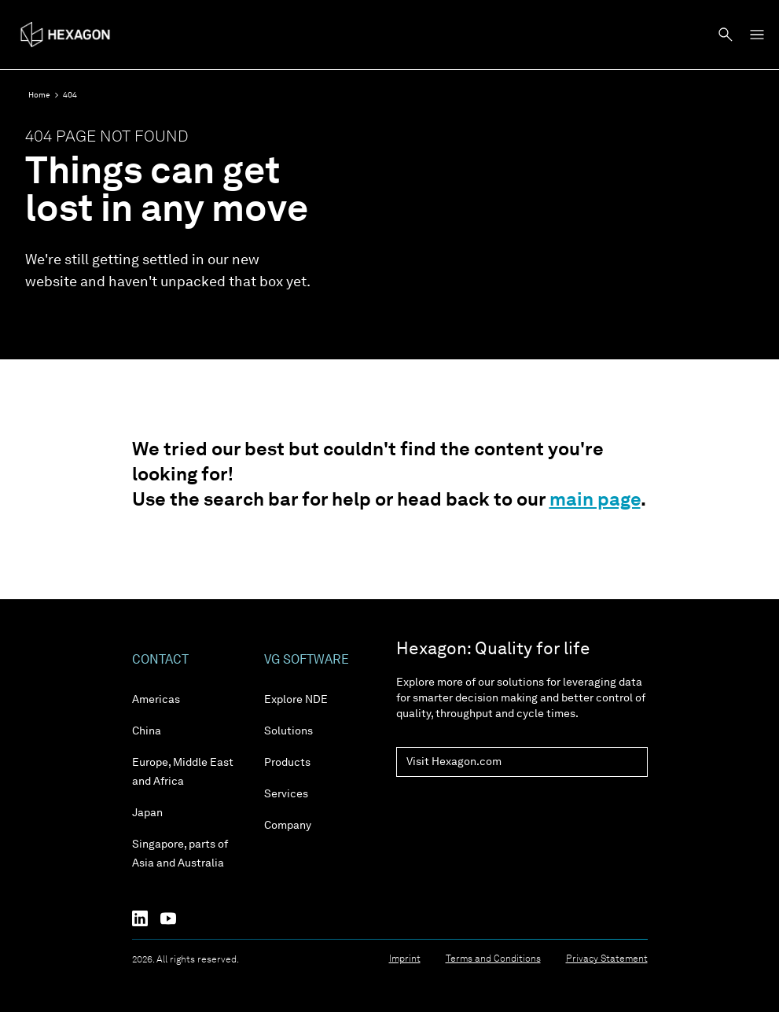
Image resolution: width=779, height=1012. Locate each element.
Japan (147, 813)
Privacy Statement (607, 959)
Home (39, 95)
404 (70, 95)
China (146, 731)
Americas (156, 699)
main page (595, 500)
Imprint (405, 959)
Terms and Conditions (493, 959)
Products (287, 762)
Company (287, 825)
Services (286, 794)
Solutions (288, 731)
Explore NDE (296, 699)
